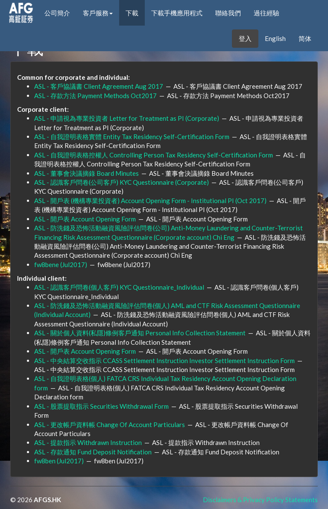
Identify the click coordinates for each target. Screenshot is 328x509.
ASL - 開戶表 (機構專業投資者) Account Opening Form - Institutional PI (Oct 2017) (150, 200)
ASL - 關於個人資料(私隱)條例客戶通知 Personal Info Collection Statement (140, 333)
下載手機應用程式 (176, 13)
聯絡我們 (228, 13)
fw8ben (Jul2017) (59, 461)
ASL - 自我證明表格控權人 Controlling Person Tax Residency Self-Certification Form (153, 155)
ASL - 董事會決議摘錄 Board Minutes (86, 173)
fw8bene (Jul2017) (60, 264)
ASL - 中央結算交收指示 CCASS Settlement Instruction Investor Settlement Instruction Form (164, 360)
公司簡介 (57, 13)
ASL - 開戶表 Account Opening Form (85, 219)
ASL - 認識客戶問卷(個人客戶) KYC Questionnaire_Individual (119, 287)
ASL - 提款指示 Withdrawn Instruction (88, 442)
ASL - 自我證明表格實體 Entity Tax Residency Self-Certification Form (131, 136)
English (275, 38)
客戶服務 (98, 13)
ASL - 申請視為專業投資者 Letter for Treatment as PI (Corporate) (126, 118)
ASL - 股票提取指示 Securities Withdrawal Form (101, 406)
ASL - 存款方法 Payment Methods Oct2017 (95, 95)
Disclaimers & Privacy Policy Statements (260, 499)
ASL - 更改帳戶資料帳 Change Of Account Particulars (109, 424)
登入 (245, 38)
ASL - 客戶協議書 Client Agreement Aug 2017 (98, 86)
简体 (305, 38)
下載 (132, 13)
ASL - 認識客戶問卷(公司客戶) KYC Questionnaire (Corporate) (121, 182)
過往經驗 (266, 13)
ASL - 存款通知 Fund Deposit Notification (93, 452)
